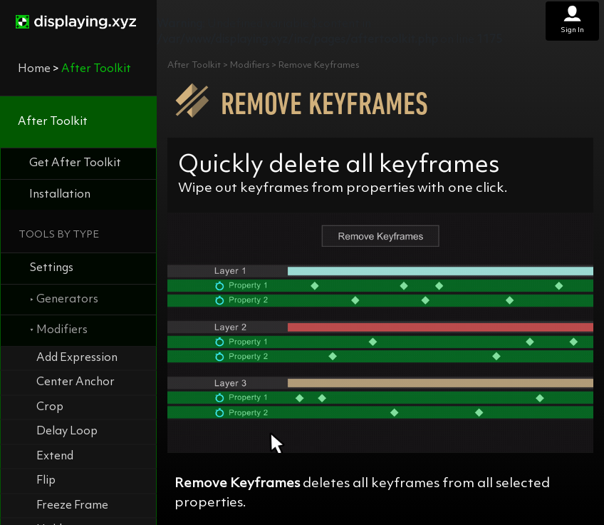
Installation (59, 194)
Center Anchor (75, 382)
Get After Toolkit (75, 163)
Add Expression (77, 358)
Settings (51, 268)
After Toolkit (53, 122)
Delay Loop (67, 431)
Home (34, 69)
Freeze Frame (72, 505)
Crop (49, 407)
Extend (54, 456)
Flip (46, 480)
